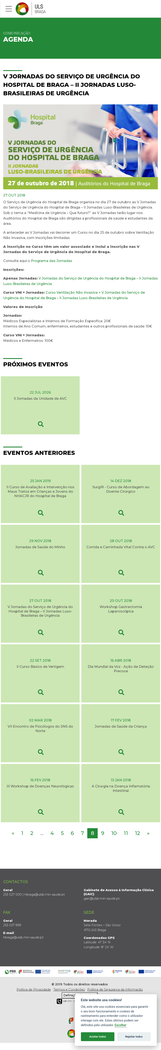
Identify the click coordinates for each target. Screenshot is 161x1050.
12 (137, 833)
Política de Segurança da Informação (115, 989)
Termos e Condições (69, 989)
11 (126, 833)
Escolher (120, 1025)
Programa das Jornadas (51, 261)
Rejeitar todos (134, 1036)
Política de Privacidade (34, 989)
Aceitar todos (97, 1036)
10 (114, 833)
